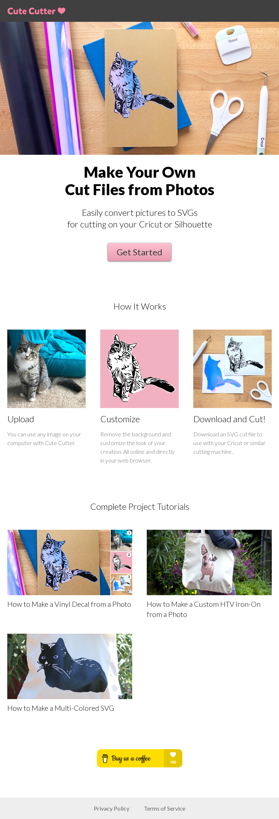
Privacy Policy (111, 808)
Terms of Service (164, 808)
